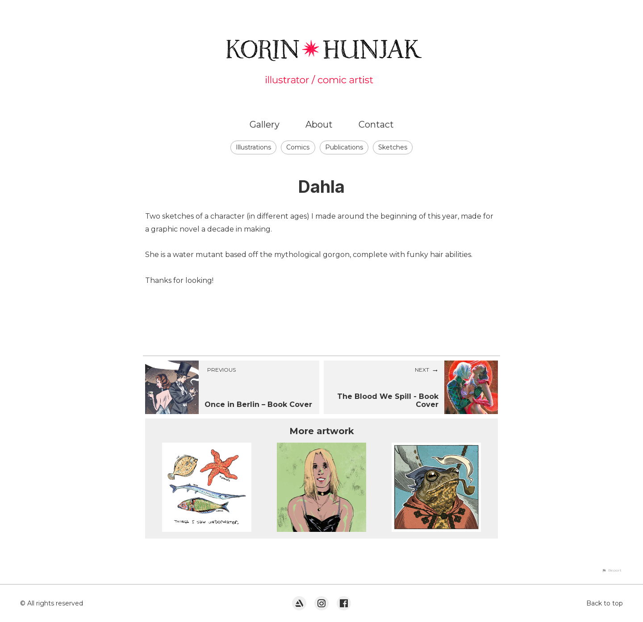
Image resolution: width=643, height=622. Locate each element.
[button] (611, 570)
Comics (297, 147)
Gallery (265, 124)
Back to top (604, 603)
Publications (344, 147)
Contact (376, 124)
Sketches (392, 147)
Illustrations (253, 147)
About (319, 124)
